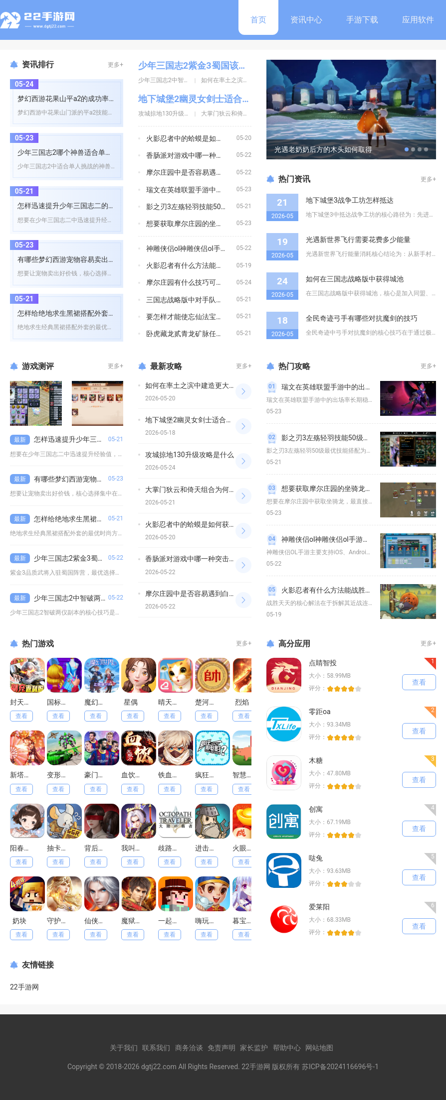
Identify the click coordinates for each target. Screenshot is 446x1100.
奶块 (19, 921)
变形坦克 (61, 775)
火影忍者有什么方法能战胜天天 (195, 265)
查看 (21, 716)
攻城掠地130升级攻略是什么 (176, 113)
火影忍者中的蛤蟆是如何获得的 (195, 138)
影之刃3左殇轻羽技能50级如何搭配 (201, 207)
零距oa (320, 712)
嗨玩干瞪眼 (212, 921)
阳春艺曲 (24, 848)
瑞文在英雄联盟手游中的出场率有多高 (205, 190)
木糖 (316, 760)
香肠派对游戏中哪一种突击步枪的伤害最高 (212, 155)
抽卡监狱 (61, 848)
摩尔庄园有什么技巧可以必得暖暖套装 (205, 282)
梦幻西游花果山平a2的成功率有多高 (73, 99)
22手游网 (24, 987)
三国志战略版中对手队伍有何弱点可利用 (209, 300)
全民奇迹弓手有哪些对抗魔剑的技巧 (362, 318)
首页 (258, 19)
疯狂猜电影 (212, 775)
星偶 (131, 702)
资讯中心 (306, 19)
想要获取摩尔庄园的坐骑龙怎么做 (198, 224)
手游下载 (362, 19)
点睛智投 (323, 663)
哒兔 (316, 858)
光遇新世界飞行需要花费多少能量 (358, 240)
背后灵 (94, 848)
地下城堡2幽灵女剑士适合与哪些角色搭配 (221, 99)
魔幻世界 (98, 702)
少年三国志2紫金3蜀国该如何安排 (206, 65)
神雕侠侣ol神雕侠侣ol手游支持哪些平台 (207, 248)
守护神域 (61, 921)
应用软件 (418, 19)
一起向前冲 (175, 921)
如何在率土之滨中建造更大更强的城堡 (204, 385)
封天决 (20, 702)
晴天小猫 (172, 702)
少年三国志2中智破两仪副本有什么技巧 (95, 598)
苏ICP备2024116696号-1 (340, 1067)
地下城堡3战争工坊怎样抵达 (350, 200)
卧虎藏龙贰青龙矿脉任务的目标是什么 (205, 334)
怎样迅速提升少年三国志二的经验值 (73, 206)
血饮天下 (135, 775)
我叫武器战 (138, 848)
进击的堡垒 (212, 848)
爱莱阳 (319, 907)
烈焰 (242, 702)
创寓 (316, 809)
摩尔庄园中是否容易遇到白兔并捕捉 (202, 172)
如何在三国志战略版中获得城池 (355, 279)
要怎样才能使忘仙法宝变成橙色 (195, 317)
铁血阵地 (172, 775)
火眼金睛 (246, 848)
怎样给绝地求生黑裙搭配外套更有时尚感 (80, 313)
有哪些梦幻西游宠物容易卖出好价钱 (73, 259)
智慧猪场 (246, 775)
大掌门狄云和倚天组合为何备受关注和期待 (211, 489)
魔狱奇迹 (135, 921)
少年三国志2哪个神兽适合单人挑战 (71, 152)
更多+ (115, 64)
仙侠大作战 (101, 921)
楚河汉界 (209, 702)
